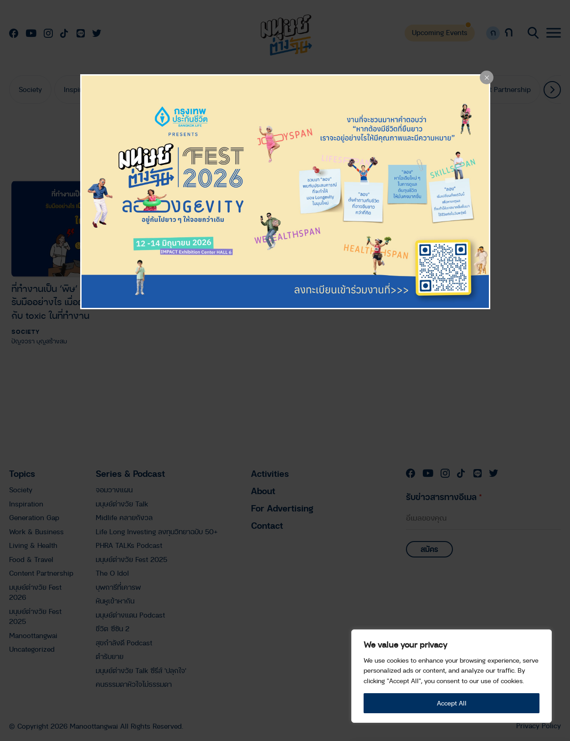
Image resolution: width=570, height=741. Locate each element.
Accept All (452, 703)
